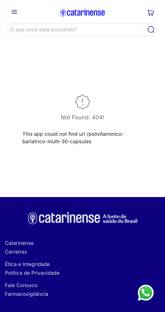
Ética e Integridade (27, 264)
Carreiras (16, 252)
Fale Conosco (21, 285)
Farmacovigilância (26, 294)
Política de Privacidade (32, 273)
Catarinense (19, 243)
